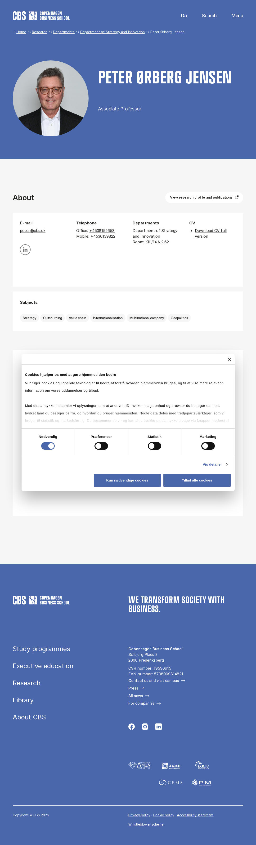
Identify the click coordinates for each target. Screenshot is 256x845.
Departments (64, 32)
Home (21, 32)
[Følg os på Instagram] (145, 727)
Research (39, 32)
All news (135, 695)
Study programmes (41, 649)
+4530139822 (102, 236)
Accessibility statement (195, 815)
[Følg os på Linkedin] (158, 727)
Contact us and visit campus (153, 680)
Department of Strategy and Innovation (112, 32)
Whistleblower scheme (145, 824)
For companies (141, 703)
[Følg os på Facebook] (131, 727)
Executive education (43, 666)
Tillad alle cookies (197, 480)
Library (23, 700)
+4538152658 (102, 230)
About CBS (29, 717)
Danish (179, 15)
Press (133, 688)
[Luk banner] (229, 359)
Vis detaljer (212, 464)
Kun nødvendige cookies (127, 480)
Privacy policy (139, 815)
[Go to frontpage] (41, 15)
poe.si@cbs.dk (32, 230)
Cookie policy (163, 815)
